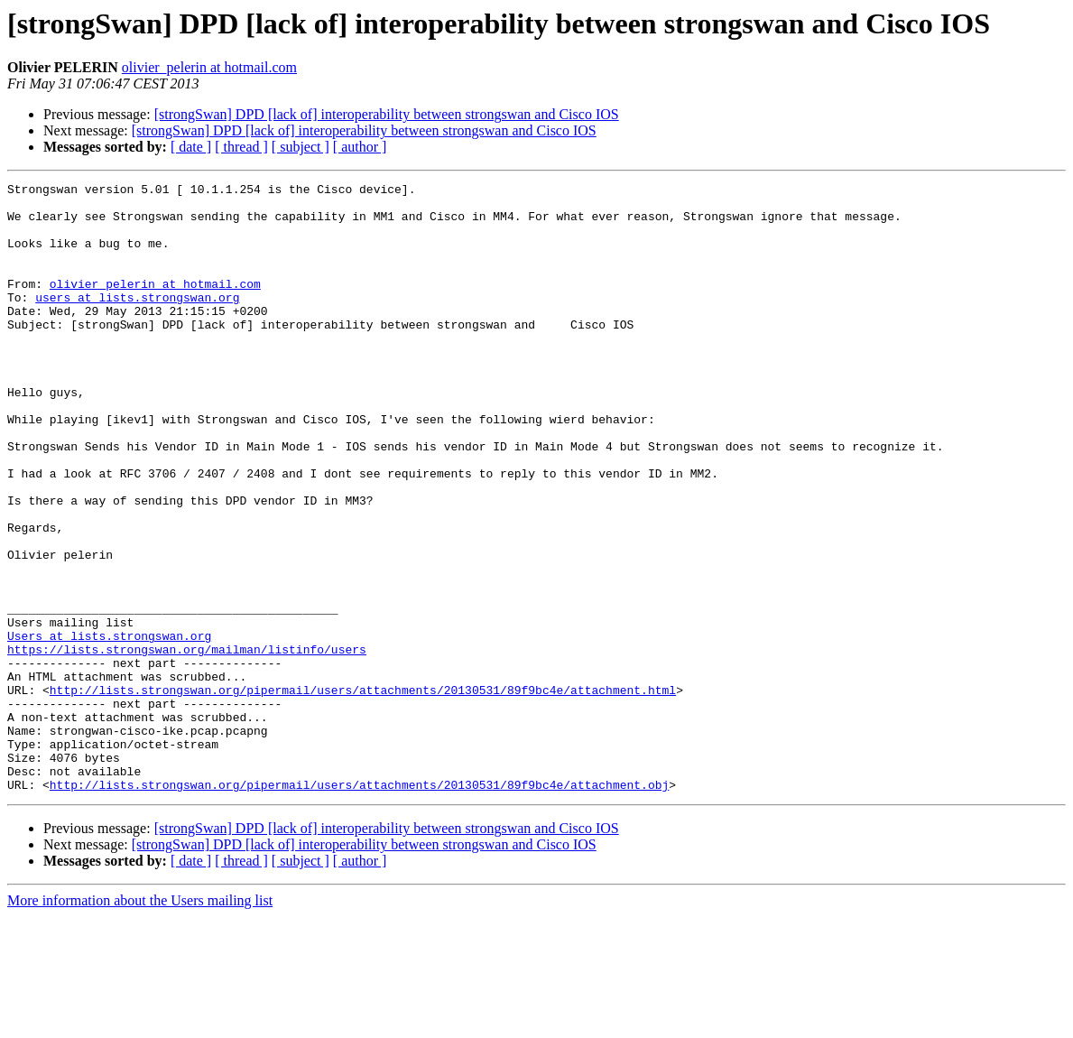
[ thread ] (241, 146)
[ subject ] (300, 146)
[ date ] (191, 146)
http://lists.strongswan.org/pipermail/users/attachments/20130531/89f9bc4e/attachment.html (363, 792)
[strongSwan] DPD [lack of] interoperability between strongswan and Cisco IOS (386, 114)
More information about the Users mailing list (140, 1022)
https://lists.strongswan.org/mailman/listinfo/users (186, 744)
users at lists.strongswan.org (137, 321)
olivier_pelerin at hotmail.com (209, 67)
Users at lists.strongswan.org (109, 727)
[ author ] (360, 146)
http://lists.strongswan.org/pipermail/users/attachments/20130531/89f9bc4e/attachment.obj (359, 906)
